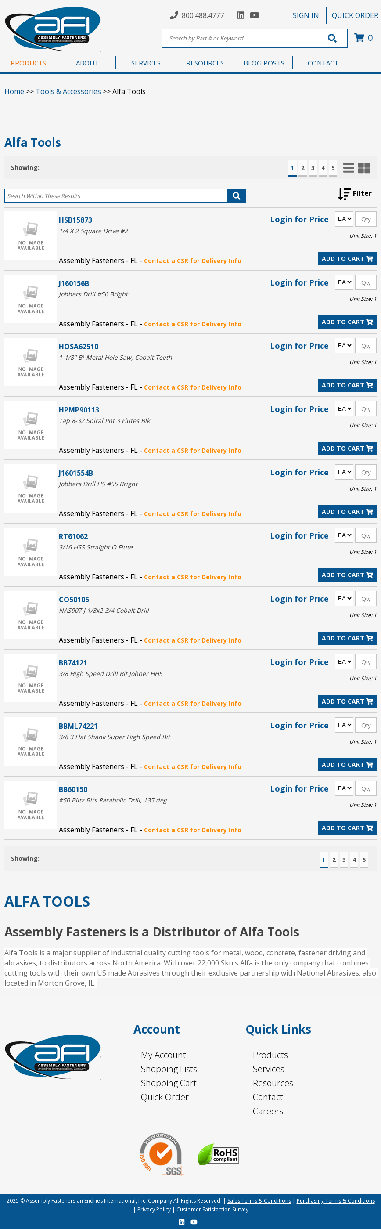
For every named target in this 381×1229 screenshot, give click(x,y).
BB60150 (73, 789)
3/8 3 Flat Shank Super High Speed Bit (114, 737)
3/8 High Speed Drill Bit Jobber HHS (110, 673)
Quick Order (165, 1097)
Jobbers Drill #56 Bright (93, 294)
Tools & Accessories (68, 91)
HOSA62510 (78, 346)
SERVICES (146, 62)
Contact (268, 1097)
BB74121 (73, 662)
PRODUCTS (28, 62)
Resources (273, 1083)
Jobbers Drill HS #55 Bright (98, 484)
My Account (163, 1055)
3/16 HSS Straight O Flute (96, 547)
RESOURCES (205, 62)
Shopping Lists (169, 1069)
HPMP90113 (79, 409)
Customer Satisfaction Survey (212, 1209)
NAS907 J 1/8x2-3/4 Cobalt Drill (104, 610)
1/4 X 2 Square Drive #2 (93, 231)
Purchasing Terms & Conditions (336, 1200)
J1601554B (76, 472)
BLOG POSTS (264, 62)
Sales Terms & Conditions (259, 1200)
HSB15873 (75, 219)
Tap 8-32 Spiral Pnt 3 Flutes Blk (104, 420)
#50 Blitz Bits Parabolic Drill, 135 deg (113, 800)
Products (270, 1055)
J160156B (74, 283)
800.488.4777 (203, 15)
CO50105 (74, 599)
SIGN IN (306, 15)
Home (14, 91)
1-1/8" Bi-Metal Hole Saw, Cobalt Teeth (115, 357)
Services (268, 1069)
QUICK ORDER (355, 15)
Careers (268, 1111)
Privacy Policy (154, 1209)
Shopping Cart (169, 1083)
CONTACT (323, 62)
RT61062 (73, 536)
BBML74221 (78, 725)
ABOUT (87, 62)
